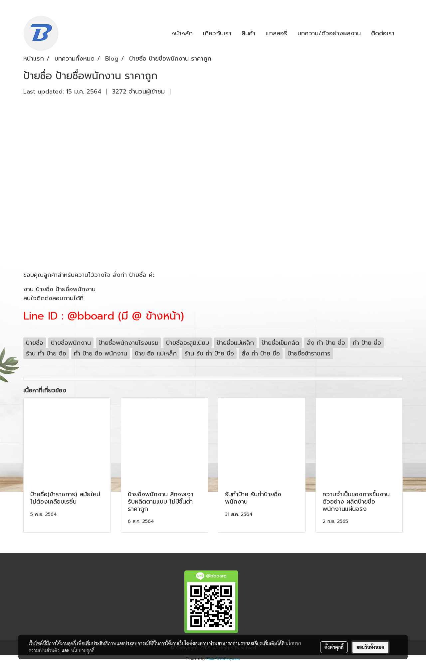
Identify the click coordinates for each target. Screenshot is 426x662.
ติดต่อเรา (382, 33)
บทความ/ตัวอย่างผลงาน (329, 33)
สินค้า (248, 33)
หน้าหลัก (182, 33)
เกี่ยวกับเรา (217, 33)
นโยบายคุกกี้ (83, 650)
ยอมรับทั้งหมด (370, 647)
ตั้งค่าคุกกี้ (333, 647)
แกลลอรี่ (276, 33)
